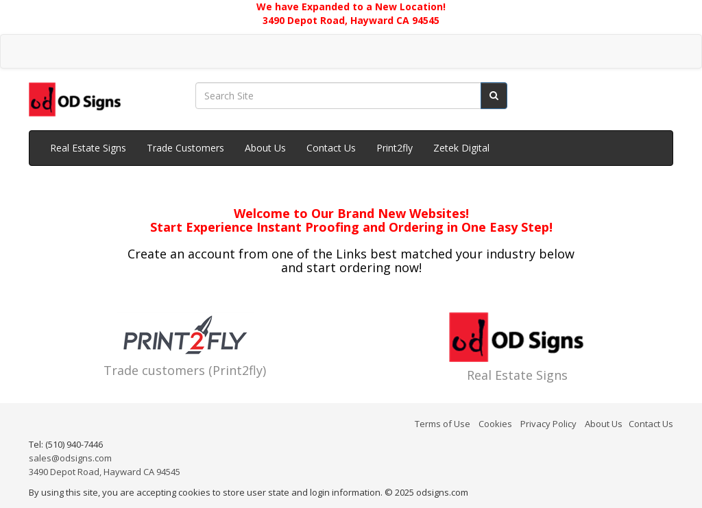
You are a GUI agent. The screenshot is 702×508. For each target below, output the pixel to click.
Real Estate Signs (88, 147)
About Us (265, 147)
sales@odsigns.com (70, 458)
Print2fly (394, 147)
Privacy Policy (548, 424)
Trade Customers (185, 147)
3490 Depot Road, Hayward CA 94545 (104, 471)
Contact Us (331, 147)
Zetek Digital (461, 147)
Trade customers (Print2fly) (185, 370)
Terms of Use (442, 424)
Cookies (495, 424)
